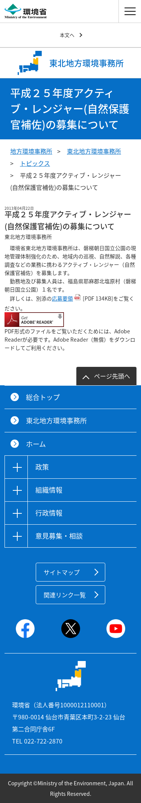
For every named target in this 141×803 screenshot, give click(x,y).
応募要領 (62, 298)
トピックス (35, 163)
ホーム (36, 444)
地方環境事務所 (31, 151)
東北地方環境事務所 (94, 151)
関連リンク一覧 (65, 594)
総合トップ (43, 397)
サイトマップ (62, 572)
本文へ (67, 34)
